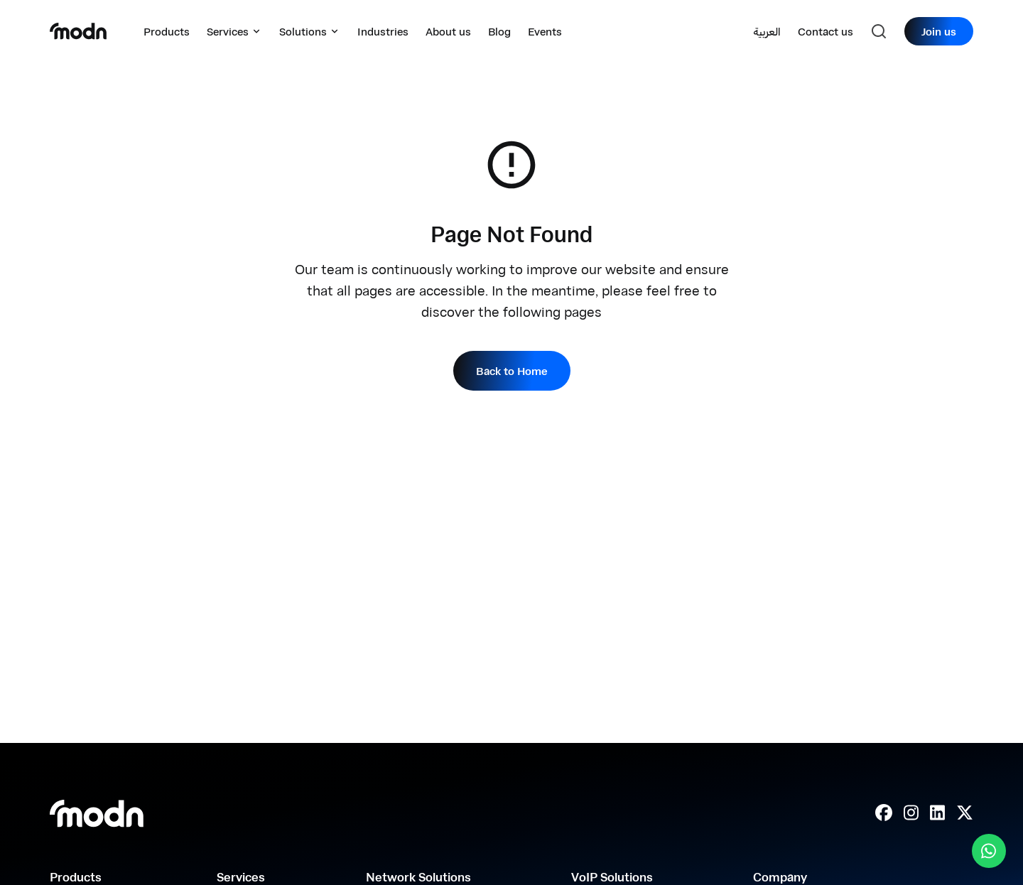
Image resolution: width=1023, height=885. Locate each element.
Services (234, 31)
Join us (938, 31)
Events (545, 31)
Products (167, 31)
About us (448, 31)
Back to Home (512, 370)
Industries (382, 31)
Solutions (309, 31)
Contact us (825, 31)
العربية (767, 31)
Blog (499, 31)
